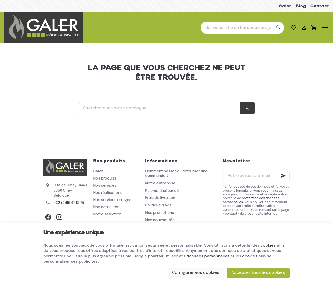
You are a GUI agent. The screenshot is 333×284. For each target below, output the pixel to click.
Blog (301, 6)
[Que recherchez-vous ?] (242, 28)
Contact (319, 6)
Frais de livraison (160, 198)
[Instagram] (59, 217)
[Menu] (325, 27)
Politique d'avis (158, 205)
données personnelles (208, 256)
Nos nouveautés (159, 220)
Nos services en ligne (112, 200)
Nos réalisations (107, 193)
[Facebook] (48, 217)
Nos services (104, 185)
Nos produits (104, 178)
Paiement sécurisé (162, 191)
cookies (268, 246)
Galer (285, 6)
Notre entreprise (160, 183)
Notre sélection (107, 214)
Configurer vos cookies (195, 273)
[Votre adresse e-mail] (256, 176)
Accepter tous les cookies (258, 273)
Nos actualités (106, 207)
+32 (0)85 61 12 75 (69, 203)
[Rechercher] (278, 28)
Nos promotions (159, 213)
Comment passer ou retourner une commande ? (176, 174)
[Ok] (283, 176)
